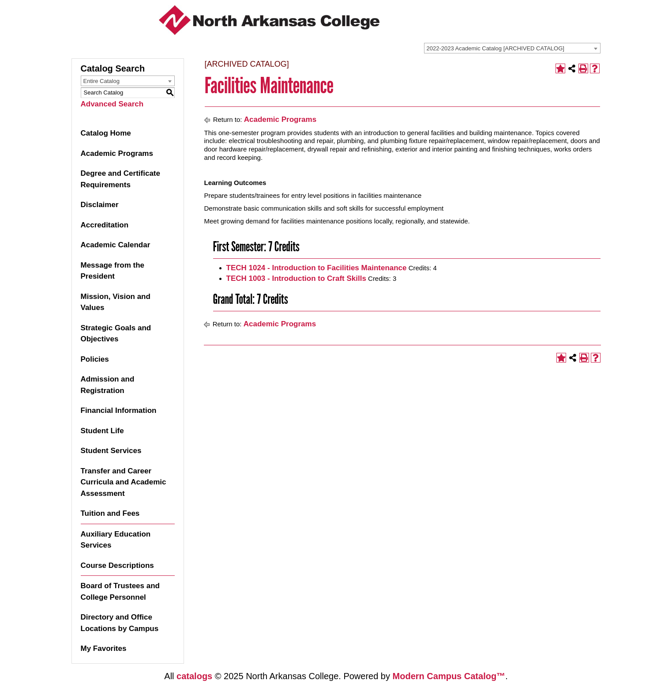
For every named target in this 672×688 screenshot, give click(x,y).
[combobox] (512, 48)
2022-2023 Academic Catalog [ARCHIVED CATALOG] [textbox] (495, 48)
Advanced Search (112, 104)
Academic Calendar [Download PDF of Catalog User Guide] (115, 245)
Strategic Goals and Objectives (116, 334)
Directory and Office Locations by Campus (120, 623)
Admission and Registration (108, 385)
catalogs (194, 676)
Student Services (111, 450)
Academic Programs (117, 153)
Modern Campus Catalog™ (449, 676)
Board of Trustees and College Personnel (120, 591)
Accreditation (105, 225)
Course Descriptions (117, 565)
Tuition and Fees (110, 513)
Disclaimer (100, 204)
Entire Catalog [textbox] (101, 81)
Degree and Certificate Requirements (120, 179)
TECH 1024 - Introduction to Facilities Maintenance (316, 268)
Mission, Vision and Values (115, 302)
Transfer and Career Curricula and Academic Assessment (123, 482)
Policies (95, 359)
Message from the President (113, 271)
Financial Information (119, 410)
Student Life (102, 431)
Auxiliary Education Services (116, 540)
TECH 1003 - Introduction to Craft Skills (296, 278)
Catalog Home (106, 133)
